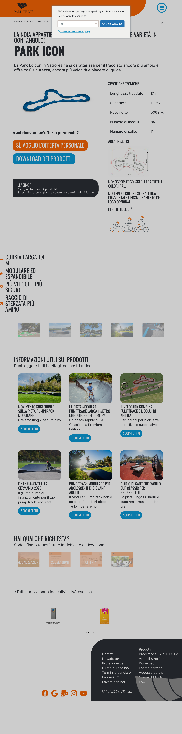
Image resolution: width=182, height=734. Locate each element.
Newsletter (110, 659)
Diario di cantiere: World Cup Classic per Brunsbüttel (140, 488)
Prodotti (34, 21)
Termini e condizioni (117, 673)
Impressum (110, 677)
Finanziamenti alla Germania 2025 (33, 486)
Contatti (108, 654)
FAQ (142, 682)
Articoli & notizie (151, 659)
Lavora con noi (113, 682)
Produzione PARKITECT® (158, 654)
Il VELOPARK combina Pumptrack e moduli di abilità (138, 411)
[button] (86, 632)
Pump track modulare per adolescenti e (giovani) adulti (89, 488)
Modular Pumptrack (22, 21)
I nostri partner (150, 668)
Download (146, 663)
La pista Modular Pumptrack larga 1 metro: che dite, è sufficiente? (90, 411)
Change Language (112, 23)
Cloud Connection (125, 692)
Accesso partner (152, 673)
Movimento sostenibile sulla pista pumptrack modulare (36, 411)
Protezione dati (113, 663)
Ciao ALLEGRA (150, 677)
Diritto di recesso (115, 668)
